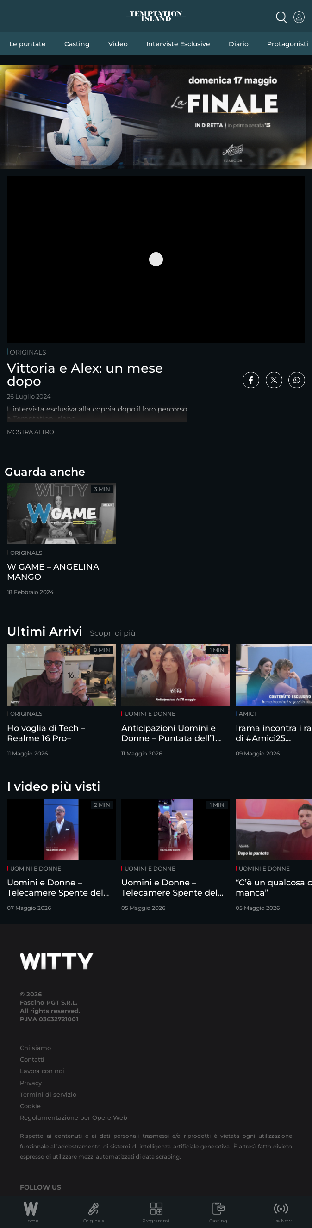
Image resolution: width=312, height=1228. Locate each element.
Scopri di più (113, 633)
